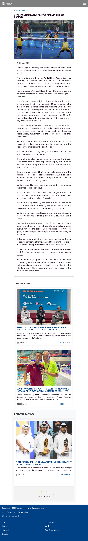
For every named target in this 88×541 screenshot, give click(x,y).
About (4, 526)
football (5, 530)
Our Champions (52, 530)
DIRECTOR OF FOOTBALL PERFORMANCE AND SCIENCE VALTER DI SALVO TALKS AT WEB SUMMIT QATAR (41, 328)
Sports (5, 534)
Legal (4, 512)
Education (49, 522)
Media (47, 526)
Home (4, 522)
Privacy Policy (12, 512)
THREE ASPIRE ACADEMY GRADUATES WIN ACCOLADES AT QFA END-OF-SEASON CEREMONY (44, 463)
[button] (41, 492)
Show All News (44, 496)
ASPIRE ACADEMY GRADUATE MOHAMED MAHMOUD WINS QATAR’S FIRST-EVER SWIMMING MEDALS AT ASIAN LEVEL (43, 390)
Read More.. (65, 342)
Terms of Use (23, 512)
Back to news (21, 10)
